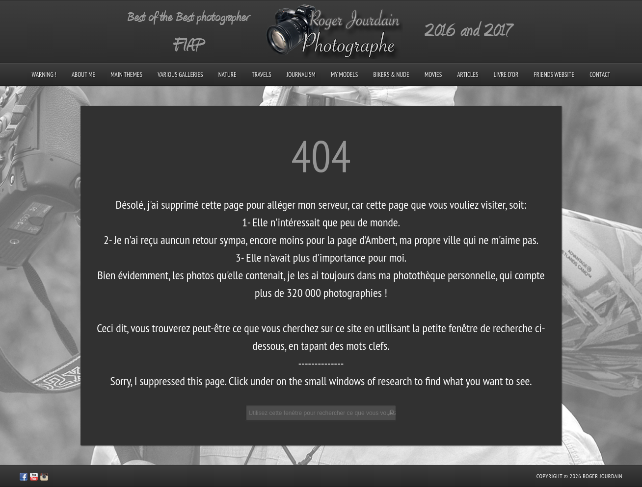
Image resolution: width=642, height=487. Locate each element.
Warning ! (44, 75)
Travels (261, 75)
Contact (599, 75)
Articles (467, 75)
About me (83, 75)
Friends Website (554, 75)
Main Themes (126, 75)
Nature (227, 75)
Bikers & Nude (391, 75)
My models (344, 75)
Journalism (301, 75)
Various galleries (180, 75)
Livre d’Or (506, 75)
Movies (433, 75)
